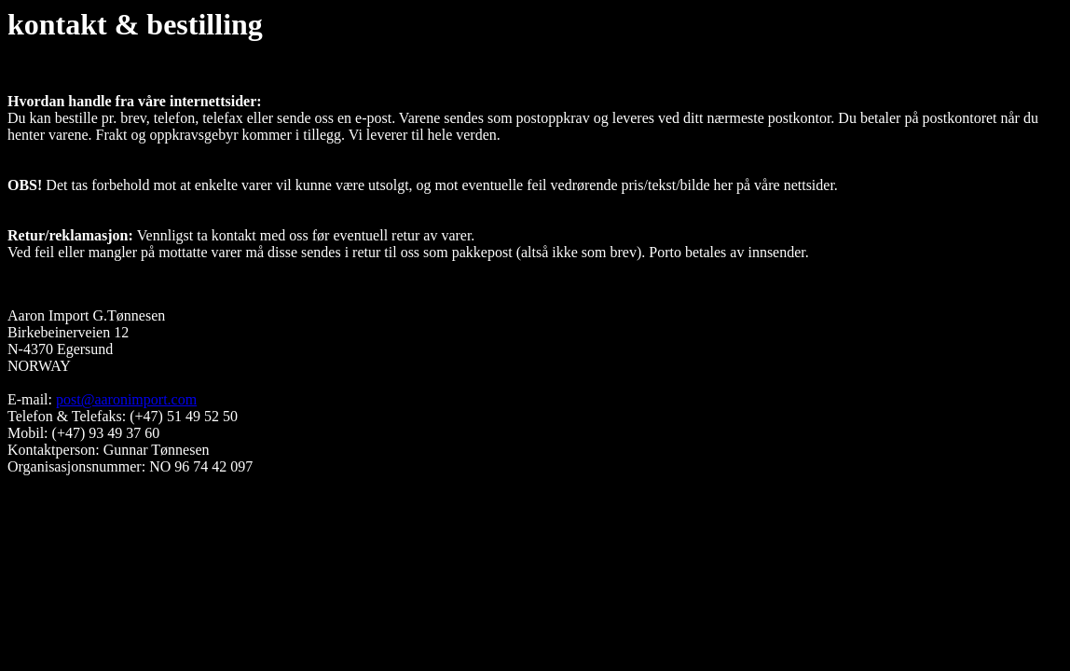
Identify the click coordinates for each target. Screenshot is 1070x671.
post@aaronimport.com (126, 399)
